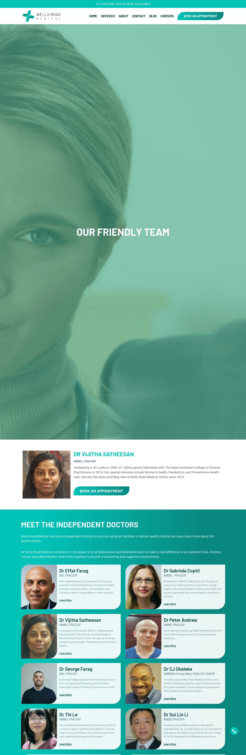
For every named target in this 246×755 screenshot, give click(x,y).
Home (93, 16)
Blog (153, 16)
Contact (139, 16)
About (123, 16)
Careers (167, 16)
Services (108, 16)
